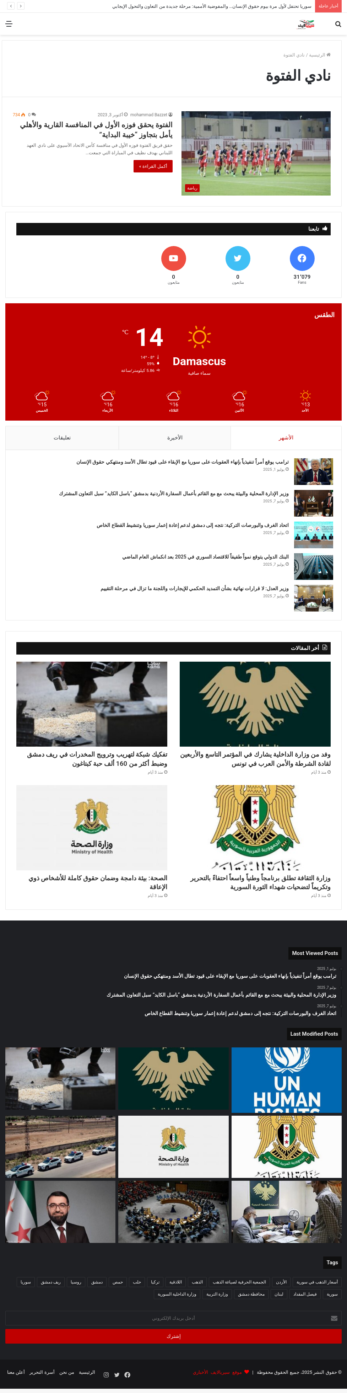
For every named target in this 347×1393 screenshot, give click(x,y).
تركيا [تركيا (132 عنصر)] (155, 1289)
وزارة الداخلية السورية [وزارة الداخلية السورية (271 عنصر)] (177, 1301)
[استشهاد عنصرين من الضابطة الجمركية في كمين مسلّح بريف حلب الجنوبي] (60, 1154)
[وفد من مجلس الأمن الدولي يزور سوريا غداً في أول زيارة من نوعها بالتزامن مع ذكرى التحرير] (173, 1219)
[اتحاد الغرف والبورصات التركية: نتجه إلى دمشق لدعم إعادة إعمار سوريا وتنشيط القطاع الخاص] (311, 537)
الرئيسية (320, 55)
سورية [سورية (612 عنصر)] (332, 1301)
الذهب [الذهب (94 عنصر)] (197, 1289)
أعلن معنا (16, 1380)
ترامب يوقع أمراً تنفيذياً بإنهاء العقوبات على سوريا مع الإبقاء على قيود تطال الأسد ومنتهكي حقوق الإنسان (180, 464)
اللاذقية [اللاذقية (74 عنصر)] (175, 1289)
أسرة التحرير (41, 1380)
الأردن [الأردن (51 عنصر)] (281, 1289)
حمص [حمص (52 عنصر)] (118, 1289)
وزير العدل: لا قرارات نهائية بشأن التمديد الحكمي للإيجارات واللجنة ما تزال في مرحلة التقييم (192, 591)
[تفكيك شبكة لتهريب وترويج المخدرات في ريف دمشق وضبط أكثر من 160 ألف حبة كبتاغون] (91, 709)
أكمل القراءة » (153, 166)
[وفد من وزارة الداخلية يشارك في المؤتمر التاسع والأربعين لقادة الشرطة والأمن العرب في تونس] (255, 709)
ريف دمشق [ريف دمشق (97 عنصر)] (51, 1289)
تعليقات (62, 437)
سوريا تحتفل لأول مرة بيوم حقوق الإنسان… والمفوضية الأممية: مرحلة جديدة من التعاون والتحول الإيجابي (211, 6)
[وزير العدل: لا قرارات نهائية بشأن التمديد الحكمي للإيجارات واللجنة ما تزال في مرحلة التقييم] (311, 600)
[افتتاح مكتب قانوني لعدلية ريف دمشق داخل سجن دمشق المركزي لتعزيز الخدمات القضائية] (287, 1219)
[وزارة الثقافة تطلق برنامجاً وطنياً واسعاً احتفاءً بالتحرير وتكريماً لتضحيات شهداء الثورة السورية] (255, 833)
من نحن (66, 1380)
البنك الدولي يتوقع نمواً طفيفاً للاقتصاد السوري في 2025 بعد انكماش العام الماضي (203, 559)
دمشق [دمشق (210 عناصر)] (97, 1289)
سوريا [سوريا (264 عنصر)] (26, 1289)
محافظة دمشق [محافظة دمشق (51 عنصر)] (251, 1301)
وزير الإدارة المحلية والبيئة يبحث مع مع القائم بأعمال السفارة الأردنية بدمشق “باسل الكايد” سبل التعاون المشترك (171, 496)
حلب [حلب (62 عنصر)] (137, 1289)
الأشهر (286, 437)
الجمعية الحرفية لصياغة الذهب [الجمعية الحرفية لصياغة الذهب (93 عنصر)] (239, 1289)
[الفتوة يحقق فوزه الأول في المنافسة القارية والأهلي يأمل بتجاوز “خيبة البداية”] (256, 153)
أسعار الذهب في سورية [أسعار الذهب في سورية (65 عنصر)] (317, 1289)
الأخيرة (175, 437)
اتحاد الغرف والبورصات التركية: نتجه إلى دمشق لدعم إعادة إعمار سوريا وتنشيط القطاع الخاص (190, 527)
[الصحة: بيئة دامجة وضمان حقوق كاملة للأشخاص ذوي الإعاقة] (91, 833)
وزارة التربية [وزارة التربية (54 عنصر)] (217, 1301)
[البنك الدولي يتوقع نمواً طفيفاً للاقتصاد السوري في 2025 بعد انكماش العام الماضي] (311, 569)
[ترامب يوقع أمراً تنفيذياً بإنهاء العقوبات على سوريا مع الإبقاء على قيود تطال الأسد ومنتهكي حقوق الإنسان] (311, 474)
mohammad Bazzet (148, 114)
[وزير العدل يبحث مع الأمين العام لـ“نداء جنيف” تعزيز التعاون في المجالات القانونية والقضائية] (60, 1219)
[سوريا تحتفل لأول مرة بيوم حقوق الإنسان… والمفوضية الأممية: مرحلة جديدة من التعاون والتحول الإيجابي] (287, 1088)
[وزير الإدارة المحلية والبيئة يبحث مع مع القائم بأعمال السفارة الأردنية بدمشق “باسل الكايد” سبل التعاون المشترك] (311, 505)
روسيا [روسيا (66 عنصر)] (76, 1289)
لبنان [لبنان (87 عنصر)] (279, 1301)
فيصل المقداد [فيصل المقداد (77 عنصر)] (305, 1301)
